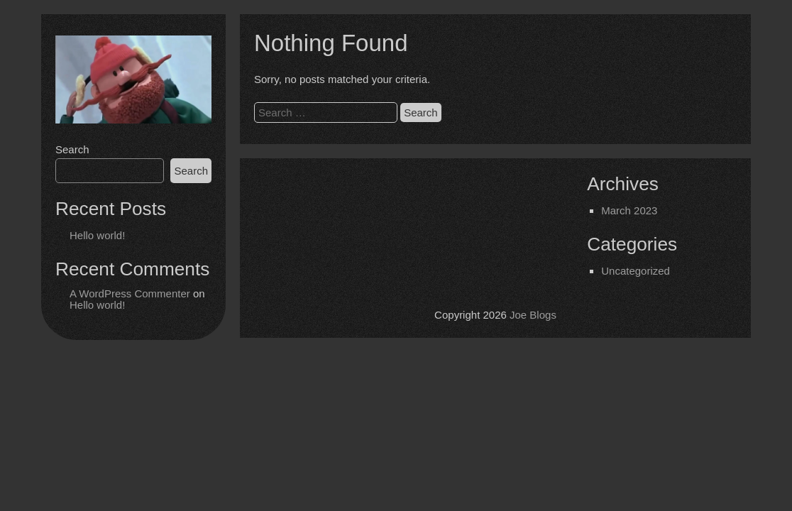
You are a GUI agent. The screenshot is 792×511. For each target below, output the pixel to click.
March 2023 (629, 210)
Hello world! (97, 235)
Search (72, 149)
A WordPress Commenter (130, 293)
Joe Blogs (533, 315)
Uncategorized (635, 271)
